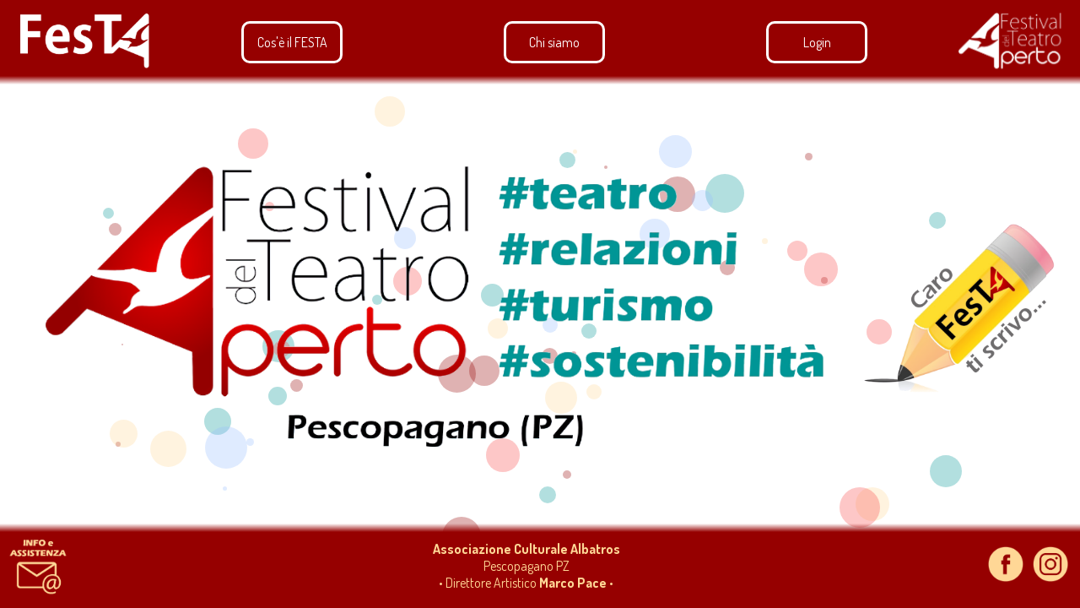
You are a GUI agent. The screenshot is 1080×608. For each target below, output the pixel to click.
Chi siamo (554, 42)
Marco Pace (573, 582)
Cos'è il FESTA (292, 42)
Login (817, 42)
